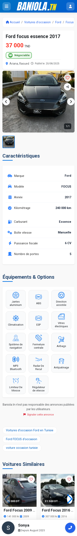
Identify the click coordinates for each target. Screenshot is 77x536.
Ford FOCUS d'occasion (21, 439)
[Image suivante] (71, 101)
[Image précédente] (6, 101)
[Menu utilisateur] (70, 6)
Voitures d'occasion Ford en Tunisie (29, 430)
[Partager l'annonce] (67, 86)
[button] (69, 499)
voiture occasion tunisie (22, 448)
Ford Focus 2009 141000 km (27, 510)
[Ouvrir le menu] (6, 6)
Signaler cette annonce (38, 414)
